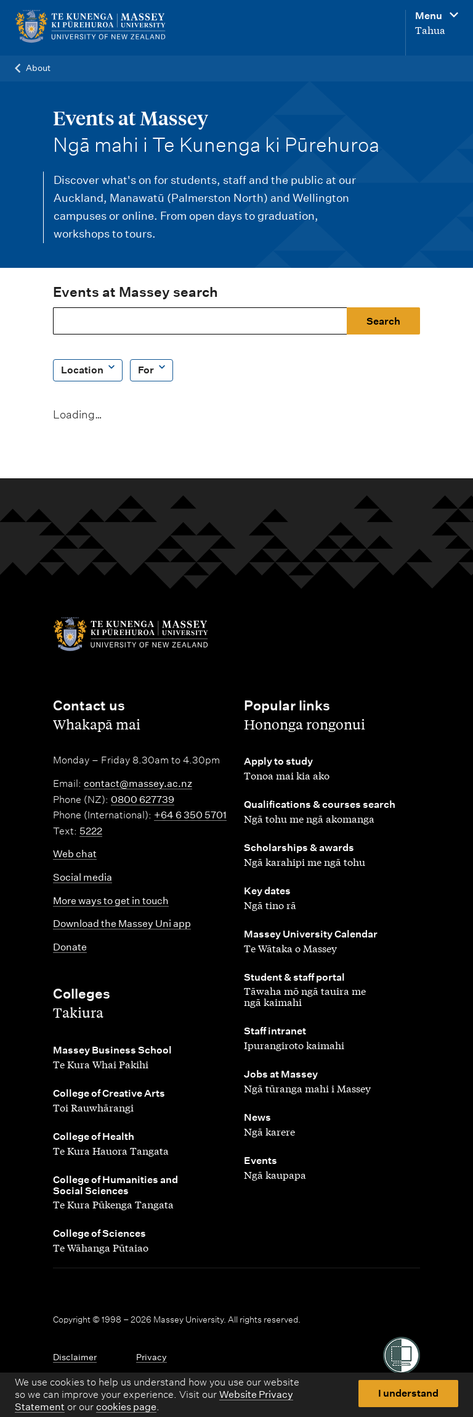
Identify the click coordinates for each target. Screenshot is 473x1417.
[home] (90, 26)
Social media (82, 877)
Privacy (151, 1357)
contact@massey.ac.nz (138, 783)
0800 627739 (142, 799)
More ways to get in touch (111, 901)
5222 (90, 831)
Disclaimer (75, 1357)
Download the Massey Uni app (122, 923)
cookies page (126, 1407)
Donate (70, 947)
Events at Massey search (135, 292)
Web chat (75, 854)
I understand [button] (408, 1393)
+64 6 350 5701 (190, 815)
